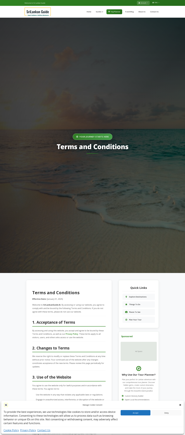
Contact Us (43, 430)
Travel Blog (129, 12)
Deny (166, 413)
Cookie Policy (11, 430)
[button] (180, 405)
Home (89, 12)
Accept (135, 413)
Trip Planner (114, 12)
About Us (141, 12)
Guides (99, 12)
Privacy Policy (28, 430)
